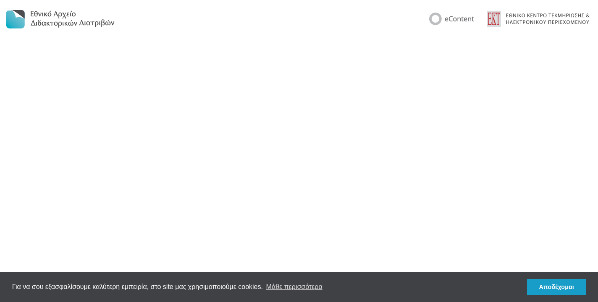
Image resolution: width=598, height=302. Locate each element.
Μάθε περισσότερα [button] (294, 286)
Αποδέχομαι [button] (556, 287)
